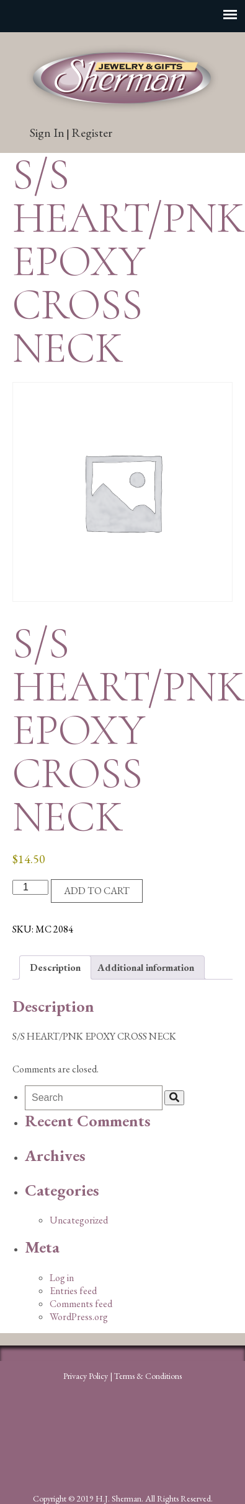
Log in (62, 1277)
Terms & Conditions (148, 1375)
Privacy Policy (85, 1375)
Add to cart (97, 890)
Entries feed (73, 1290)
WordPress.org (79, 1316)
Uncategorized (79, 1220)
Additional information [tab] (145, 967)
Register (91, 132)
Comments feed (81, 1303)
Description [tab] (55, 967)
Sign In (47, 132)
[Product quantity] (30, 887)
